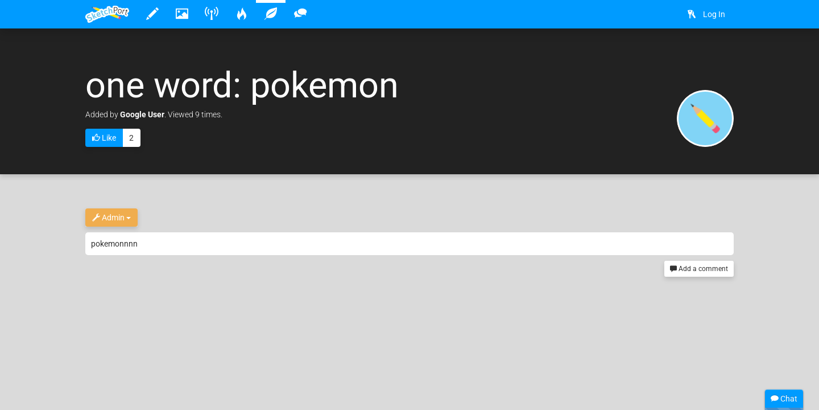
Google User (142, 114)
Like (104, 138)
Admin (111, 218)
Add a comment (699, 269)
